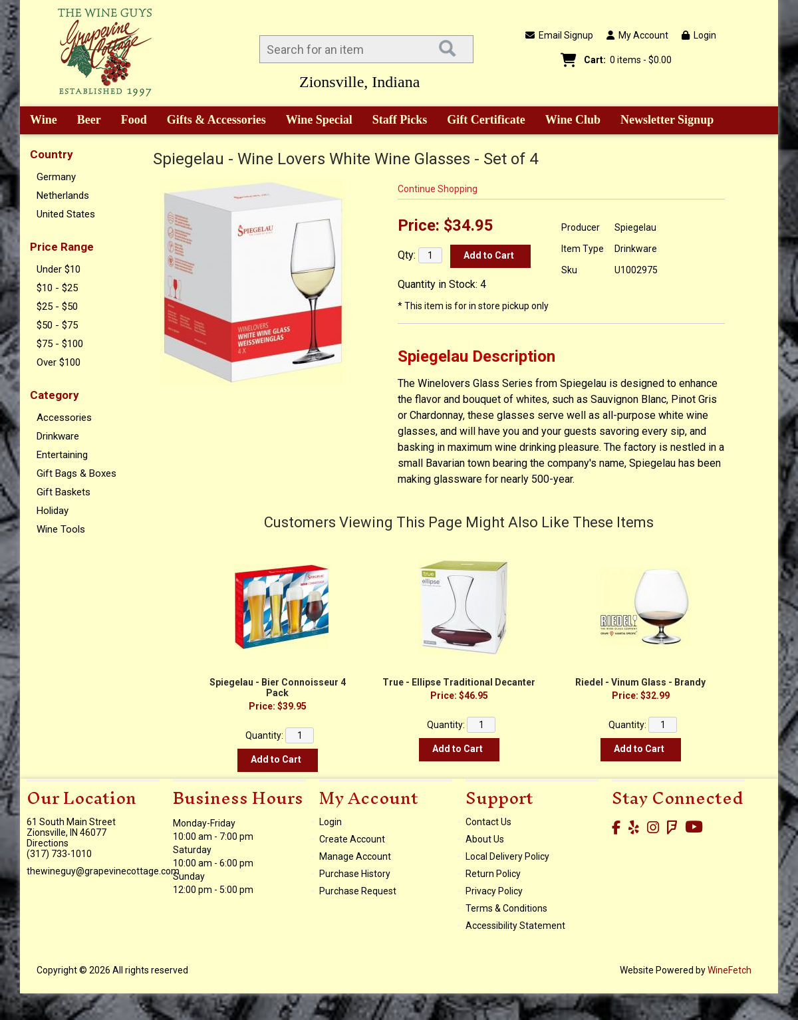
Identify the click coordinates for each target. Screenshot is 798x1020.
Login (699, 35)
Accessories (64, 418)
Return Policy (493, 873)
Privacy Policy (494, 891)
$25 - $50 (57, 307)
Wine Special (319, 119)
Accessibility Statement (515, 925)
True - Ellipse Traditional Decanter (458, 682)
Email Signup (559, 35)
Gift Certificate (486, 119)
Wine (39, 121)
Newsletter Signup (667, 119)
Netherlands (63, 195)
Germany (56, 177)
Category (54, 395)
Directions (47, 843)
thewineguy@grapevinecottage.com (103, 871)
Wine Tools (61, 529)
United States (66, 214)
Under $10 (58, 269)
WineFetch (729, 970)
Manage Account (355, 856)
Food (129, 121)
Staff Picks (400, 119)
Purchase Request (357, 891)
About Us (485, 839)
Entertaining (62, 455)
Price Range (62, 246)
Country (51, 154)
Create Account (352, 839)
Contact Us (488, 822)
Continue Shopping (437, 189)
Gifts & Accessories (212, 121)
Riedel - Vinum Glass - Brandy (640, 682)
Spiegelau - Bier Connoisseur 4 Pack (277, 687)
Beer (84, 121)
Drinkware (58, 436)
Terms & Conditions (506, 908)
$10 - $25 (57, 288)
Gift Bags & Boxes (76, 473)
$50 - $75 (57, 325)
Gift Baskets (63, 492)
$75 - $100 (60, 344)
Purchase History (354, 873)
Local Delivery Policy (507, 856)
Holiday (52, 511)
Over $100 (58, 362)
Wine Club (568, 121)
